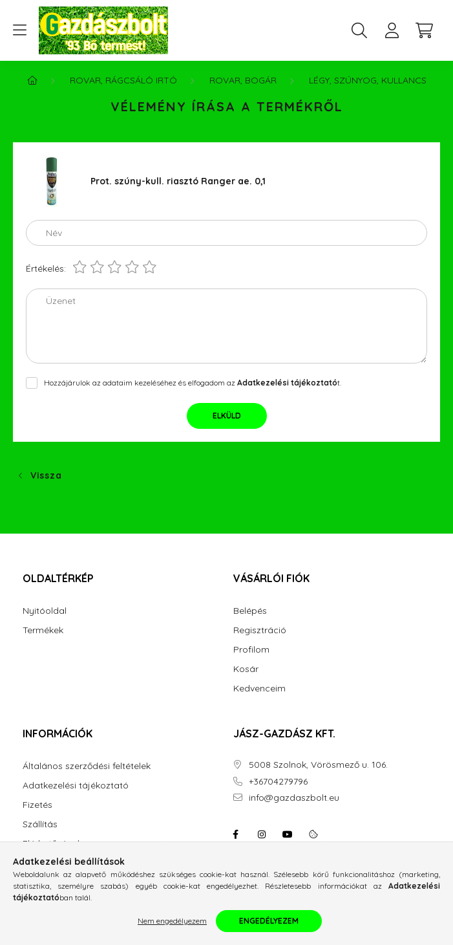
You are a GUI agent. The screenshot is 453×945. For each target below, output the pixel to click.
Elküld (227, 415)
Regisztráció (259, 630)
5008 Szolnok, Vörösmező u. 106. (318, 764)
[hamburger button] (19, 30)
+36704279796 (278, 781)
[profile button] (392, 30)
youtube (287, 834)
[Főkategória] (32, 80)
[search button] (359, 30)
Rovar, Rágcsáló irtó (123, 80)
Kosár (245, 669)
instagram (262, 834)
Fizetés (37, 804)
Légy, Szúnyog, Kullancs (368, 80)
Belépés (250, 610)
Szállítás (40, 824)
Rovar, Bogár (243, 80)
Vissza (45, 475)
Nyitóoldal (45, 610)
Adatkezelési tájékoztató (76, 785)
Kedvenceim (259, 688)
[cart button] (424, 30)
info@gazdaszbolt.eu (294, 797)
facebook (236, 834)
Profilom (251, 649)
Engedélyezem (269, 921)
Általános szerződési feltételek (87, 766)
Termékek (43, 630)
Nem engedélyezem (172, 921)
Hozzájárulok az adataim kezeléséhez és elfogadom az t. (192, 382)
